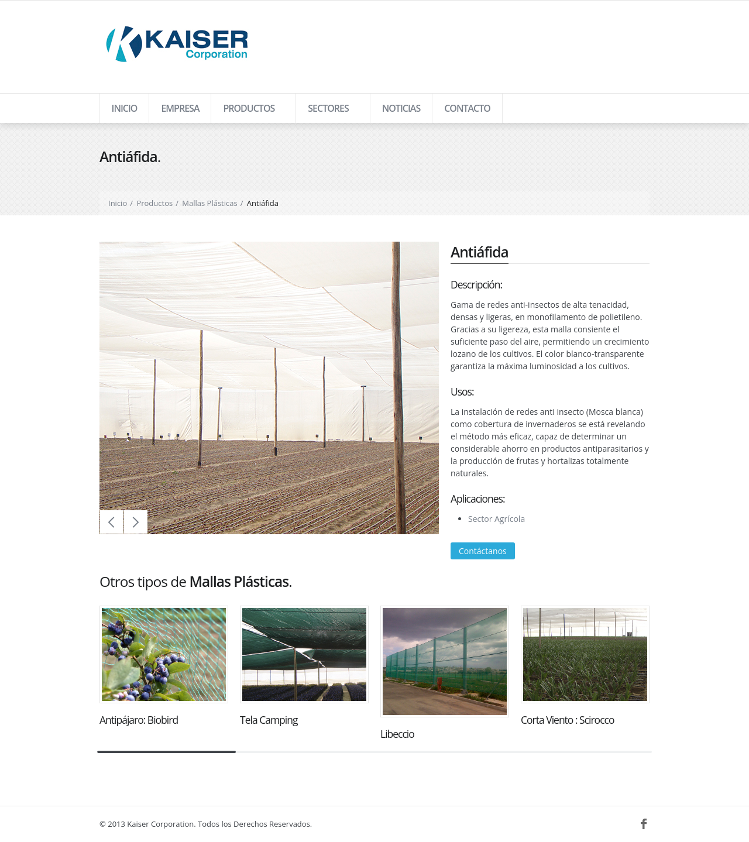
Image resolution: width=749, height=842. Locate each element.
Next (135, 522)
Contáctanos (483, 550)
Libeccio (397, 734)
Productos (248, 112)
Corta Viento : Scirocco (567, 720)
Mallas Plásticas (209, 203)
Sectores (327, 112)
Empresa (180, 108)
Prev (111, 522)
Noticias (401, 108)
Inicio (125, 108)
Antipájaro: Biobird (138, 720)
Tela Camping (268, 720)
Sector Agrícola (496, 518)
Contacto (467, 108)
